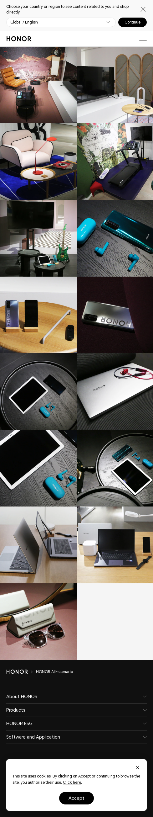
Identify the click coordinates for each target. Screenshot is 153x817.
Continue (132, 22)
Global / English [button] (24, 22)
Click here (72, 782)
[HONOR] (21, 671)
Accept (76, 798)
